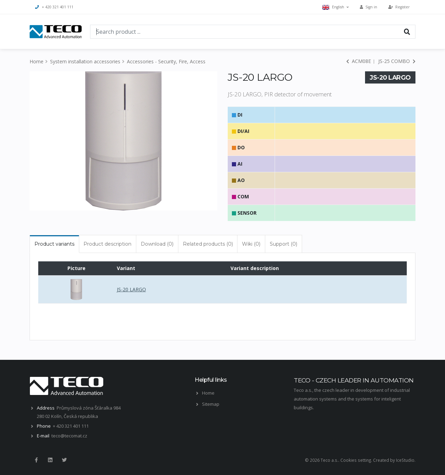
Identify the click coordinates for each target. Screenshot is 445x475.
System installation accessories (85, 61)
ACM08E (358, 61)
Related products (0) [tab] (208, 244)
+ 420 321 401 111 (54, 7)
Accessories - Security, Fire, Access (166, 61)
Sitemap (210, 404)
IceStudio (405, 460)
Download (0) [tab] (157, 244)
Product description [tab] (107, 244)
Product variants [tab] (54, 244)
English (335, 7)
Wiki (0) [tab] (251, 244)
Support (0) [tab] (283, 244)
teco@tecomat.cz (69, 436)
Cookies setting (355, 460)
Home (36, 61)
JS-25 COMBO (396, 61)
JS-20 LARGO (131, 289)
